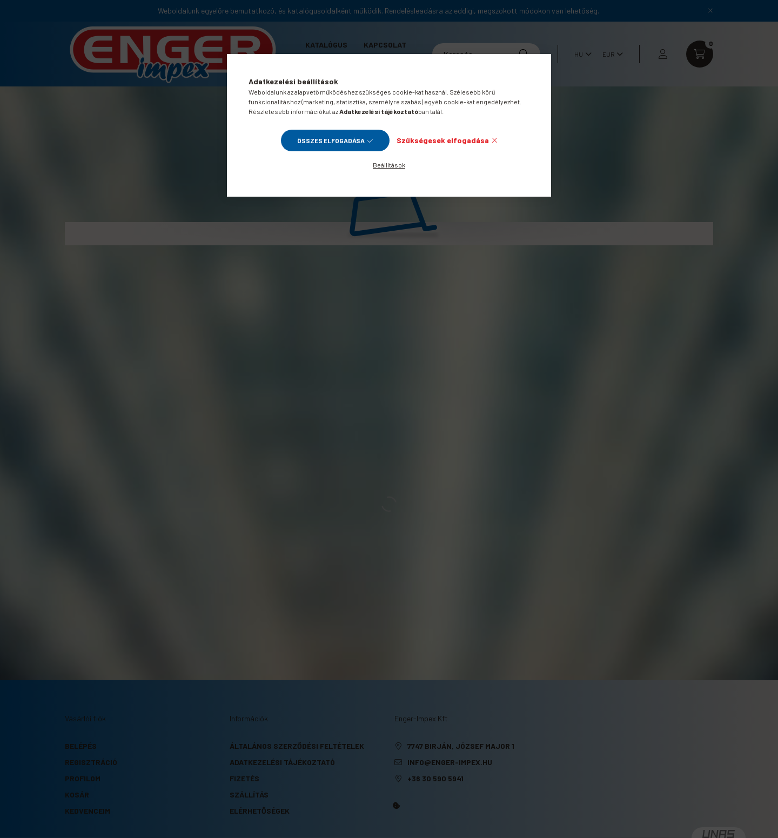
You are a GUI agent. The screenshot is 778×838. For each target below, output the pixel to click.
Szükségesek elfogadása (443, 140)
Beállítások (389, 165)
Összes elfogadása (331, 140)
